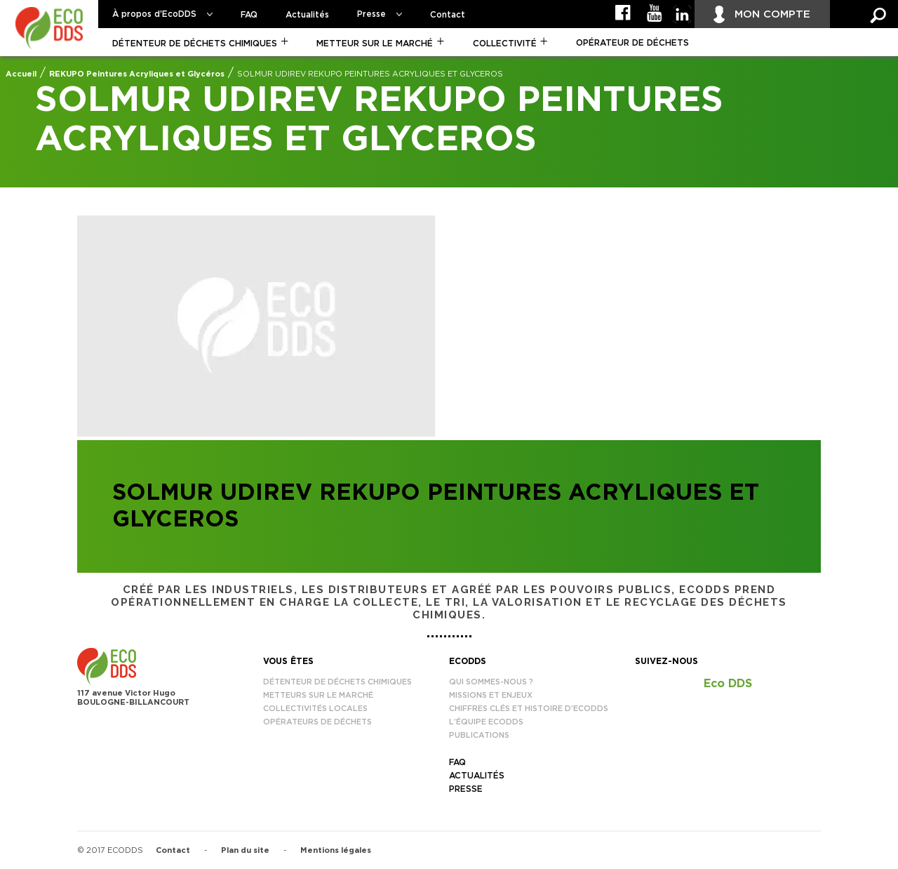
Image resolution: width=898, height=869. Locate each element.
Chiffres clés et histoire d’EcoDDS (528, 708)
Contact (447, 15)
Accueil (21, 74)
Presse (371, 14)
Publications (479, 735)
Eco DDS (728, 683)
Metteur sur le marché (374, 43)
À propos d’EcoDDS (154, 14)
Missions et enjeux (490, 695)
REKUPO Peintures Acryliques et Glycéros (136, 74)
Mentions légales (335, 850)
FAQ (249, 15)
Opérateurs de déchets (317, 722)
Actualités (307, 15)
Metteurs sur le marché (318, 695)
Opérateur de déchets (632, 43)
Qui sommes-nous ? (491, 682)
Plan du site (245, 850)
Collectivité (505, 43)
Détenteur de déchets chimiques (194, 43)
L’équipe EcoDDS (486, 722)
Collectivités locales (315, 708)
